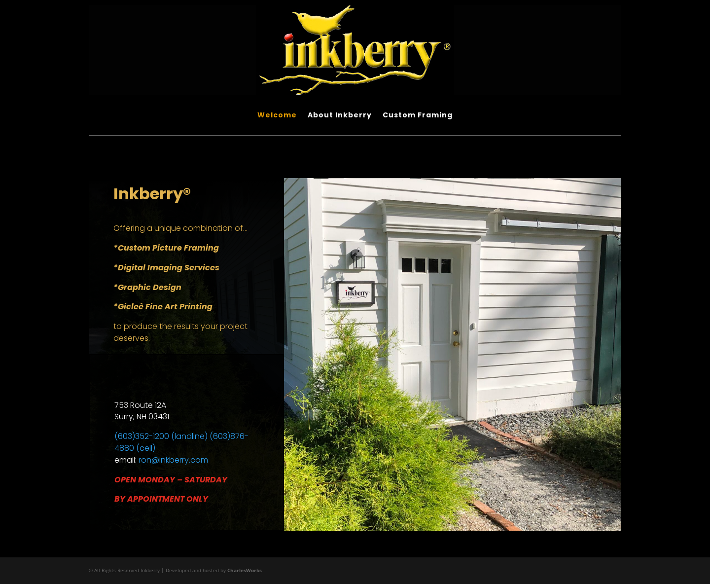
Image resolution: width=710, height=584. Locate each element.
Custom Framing (418, 115)
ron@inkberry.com (173, 460)
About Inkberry (340, 115)
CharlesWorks (244, 570)
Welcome (277, 115)
